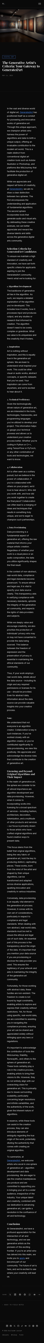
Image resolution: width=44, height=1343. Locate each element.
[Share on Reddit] (25, 1294)
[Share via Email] (34, 1294)
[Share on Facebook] (20, 1294)
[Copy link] (39, 1294)
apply (22, 1258)
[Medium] (26, 1326)
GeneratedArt (26, 112)
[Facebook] (11, 1326)
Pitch (21, 1335)
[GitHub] (18, 1326)
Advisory (5, 1335)
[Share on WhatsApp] (30, 1294)
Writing (14, 1335)
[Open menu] (40, 4)
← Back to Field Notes (13, 1305)
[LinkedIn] (7, 1326)
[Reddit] (37, 1326)
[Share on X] (10, 1294)
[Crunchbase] (33, 1326)
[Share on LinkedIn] (15, 1294)
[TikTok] (22, 1326)
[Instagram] (29, 1326)
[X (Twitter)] (14, 1326)
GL (4, 4)
